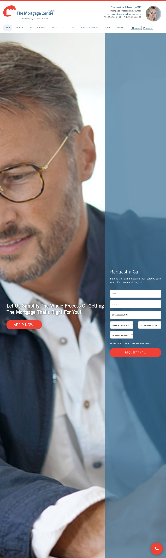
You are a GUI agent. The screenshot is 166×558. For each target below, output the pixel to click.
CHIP (73, 27)
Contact (120, 27)
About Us (20, 27)
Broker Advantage (90, 27)
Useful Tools (58, 27)
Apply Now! (24, 324)
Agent (108, 27)
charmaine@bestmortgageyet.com (124, 13)
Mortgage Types (38, 27)
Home (7, 27)
